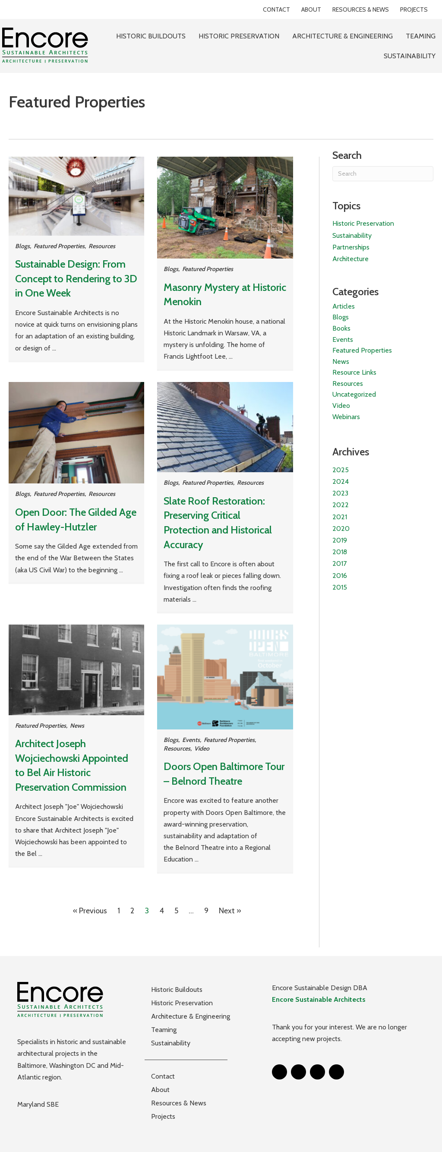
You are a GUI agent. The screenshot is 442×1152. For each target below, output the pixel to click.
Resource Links (354, 372)
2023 (340, 493)
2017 (339, 563)
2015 (339, 587)
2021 (339, 517)
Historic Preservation (363, 223)
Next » (230, 910)
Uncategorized (354, 394)
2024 (340, 481)
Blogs (22, 246)
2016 (339, 575)
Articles (343, 306)
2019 (339, 540)
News (77, 725)
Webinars (346, 417)
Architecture (350, 259)
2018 (339, 552)
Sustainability (352, 235)
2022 (340, 505)
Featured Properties (59, 246)
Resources (101, 246)
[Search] (382, 173)
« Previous (90, 910)
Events (191, 740)
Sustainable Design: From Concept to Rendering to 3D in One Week (76, 278)
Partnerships (350, 247)
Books (341, 328)
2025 (340, 470)
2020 (341, 528)
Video (201, 748)
